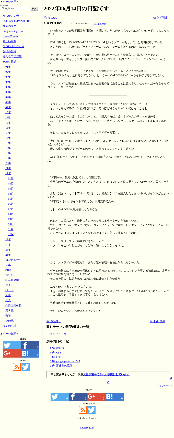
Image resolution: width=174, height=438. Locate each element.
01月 (11, 178)
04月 (11, 193)
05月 (11, 198)
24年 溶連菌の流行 (61, 365)
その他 (9, 320)
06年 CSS (55, 352)
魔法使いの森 (11, 15)
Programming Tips (13, 31)
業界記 (9, 310)
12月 (11, 234)
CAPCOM (53, 23)
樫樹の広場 (9, 325)
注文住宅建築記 (12, 56)
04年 (8, 81)
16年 (8, 142)
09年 (8, 107)
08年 (8, 102)
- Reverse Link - (87, 427)
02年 (8, 71)
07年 (8, 97)
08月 (11, 214)
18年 (8, 153)
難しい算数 (9, 41)
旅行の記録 (9, 51)
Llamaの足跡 (10, 36)
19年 (8, 158)
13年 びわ (56, 357)
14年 (8, 132)
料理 (8, 269)
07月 (11, 208)
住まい (9, 285)
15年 (8, 137)
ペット (9, 290)
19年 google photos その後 (65, 361)
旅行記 (9, 275)
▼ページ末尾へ (9, 1)
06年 (8, 92)
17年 (8, 148)
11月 (10, 229)
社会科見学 (12, 280)
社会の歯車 (9, 26)
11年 (8, 117)
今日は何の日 (13, 305)
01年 (8, 66)
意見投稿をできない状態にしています (106, 374)
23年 (8, 239)
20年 (8, 163)
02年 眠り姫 (57, 348)
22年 (8, 173)
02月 (11, 183)
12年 (8, 122)
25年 (8, 249)
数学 (8, 315)
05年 (8, 87)
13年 (8, 127)
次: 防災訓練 (160, 17)
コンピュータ (99, 23)
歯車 (8, 264)
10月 (11, 224)
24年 (8, 244)
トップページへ (165, 385)
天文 (8, 300)
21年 (8, 168)
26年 (8, 254)
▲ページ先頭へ (9, 333)
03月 (11, 188)
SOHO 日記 (9, 61)
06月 (11, 203)
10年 (8, 112)
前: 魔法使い (51, 17)
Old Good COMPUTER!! (17, 20)
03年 (8, 76)
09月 (11, 219)
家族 (8, 295)
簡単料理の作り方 (13, 46)
